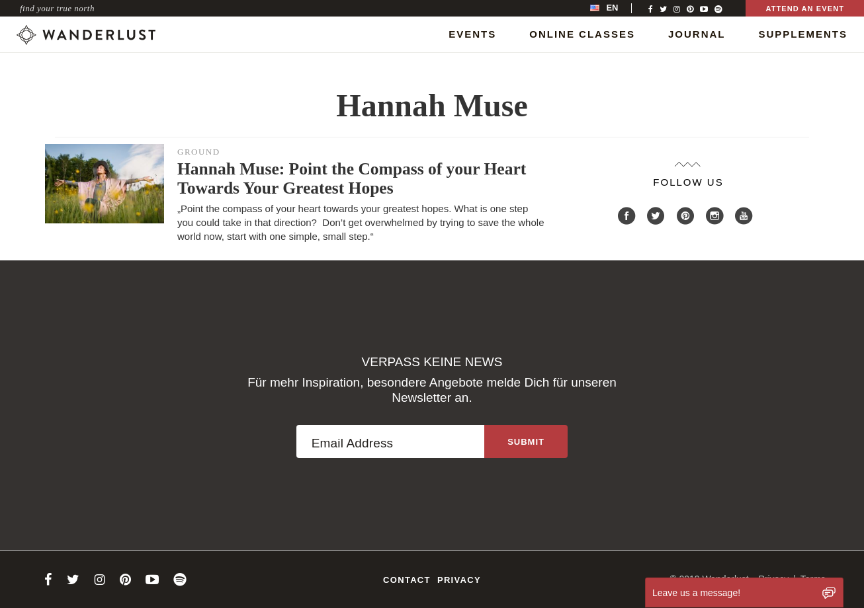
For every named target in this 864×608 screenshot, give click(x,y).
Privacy (459, 580)
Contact (407, 580)
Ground (198, 152)
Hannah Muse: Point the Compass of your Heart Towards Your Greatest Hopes (351, 178)
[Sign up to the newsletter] (526, 441)
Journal (697, 34)
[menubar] (618, 8)
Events (472, 34)
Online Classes (582, 34)
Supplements (802, 34)
